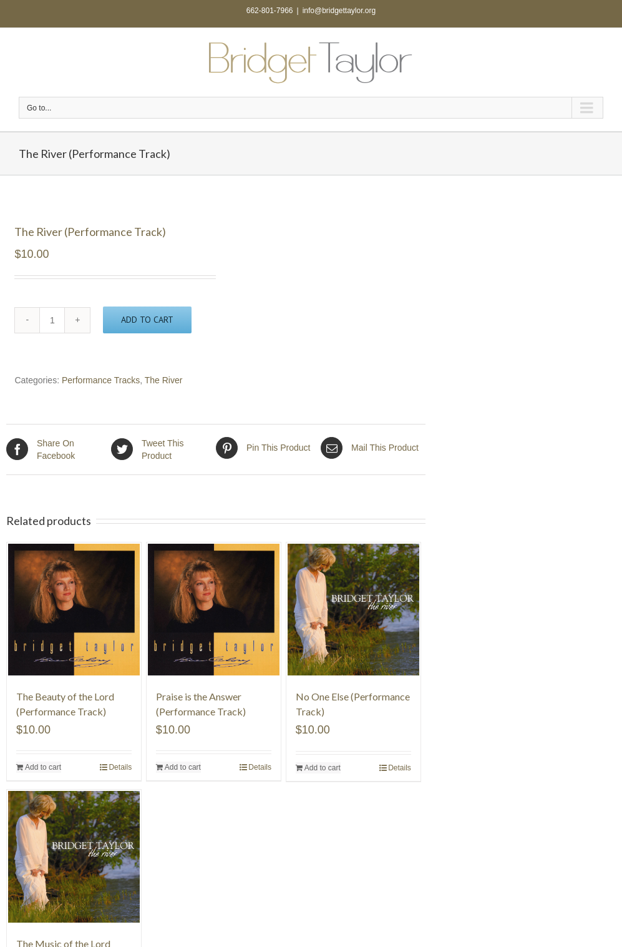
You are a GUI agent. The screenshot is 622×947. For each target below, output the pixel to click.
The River (164, 380)
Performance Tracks (101, 380)
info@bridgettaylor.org (339, 10)
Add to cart (147, 319)
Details (120, 767)
